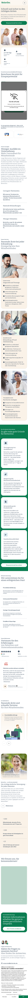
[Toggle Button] (3, 806)
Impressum (15, 992)
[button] (24, 3)
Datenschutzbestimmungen (6, 992)
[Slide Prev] (4, 743)
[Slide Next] (9, 743)
